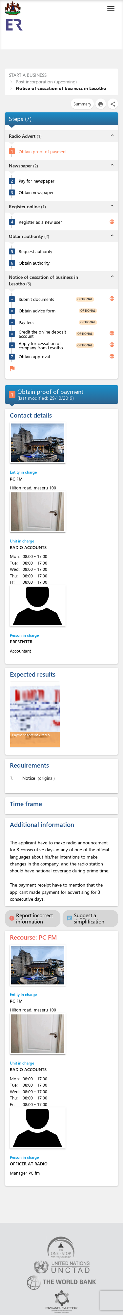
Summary (82, 103)
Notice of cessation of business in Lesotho (60, 88)
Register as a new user (40, 222)
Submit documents (36, 299)
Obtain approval (34, 356)
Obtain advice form (37, 310)
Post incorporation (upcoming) (45, 81)
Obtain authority (34, 263)
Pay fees (26, 322)
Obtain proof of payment (43, 151)
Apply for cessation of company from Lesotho (41, 345)
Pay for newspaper (36, 181)
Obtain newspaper (36, 192)
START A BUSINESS (28, 75)
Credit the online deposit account (42, 334)
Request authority (35, 251)
